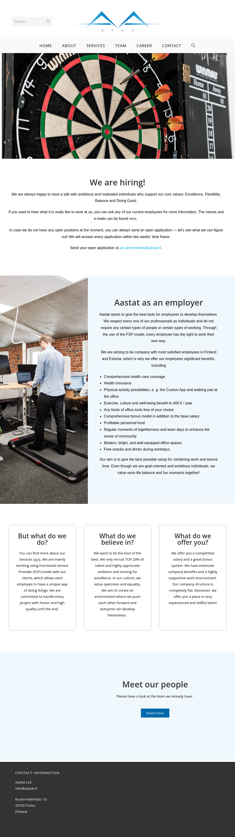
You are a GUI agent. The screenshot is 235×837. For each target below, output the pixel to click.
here (132, 219)
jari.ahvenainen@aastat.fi (140, 248)
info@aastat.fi (26, 788)
